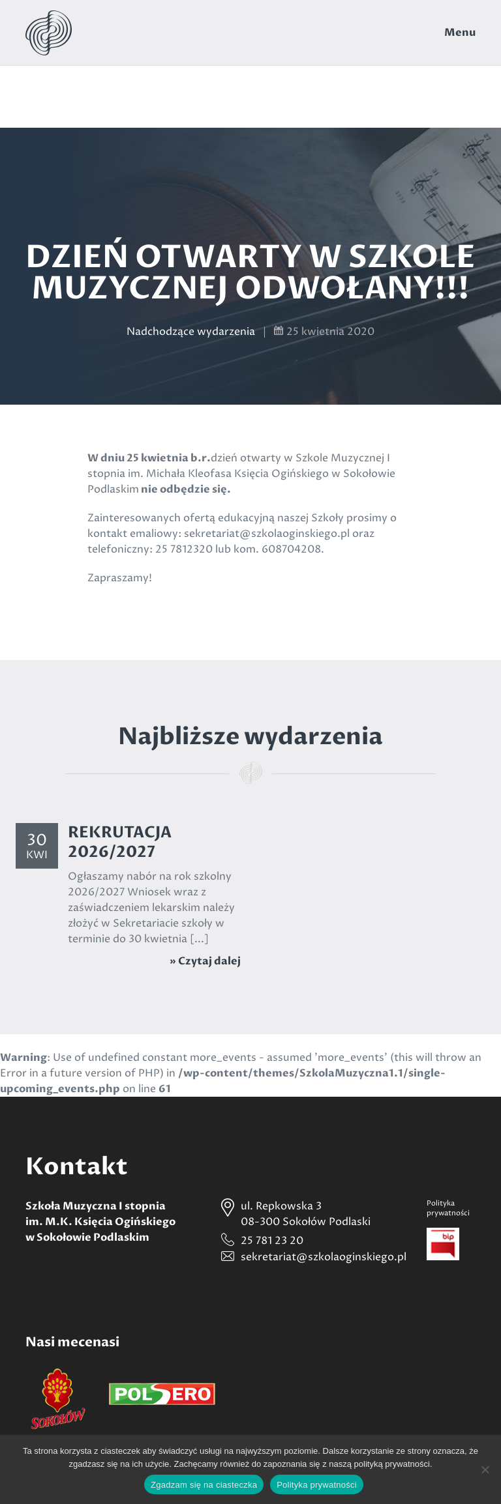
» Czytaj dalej (205, 961)
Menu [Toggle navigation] (460, 32)
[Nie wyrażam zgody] (484, 1469)
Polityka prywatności (317, 1485)
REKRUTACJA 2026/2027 (120, 842)
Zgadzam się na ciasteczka (204, 1485)
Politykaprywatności (448, 1208)
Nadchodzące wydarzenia (191, 332)
